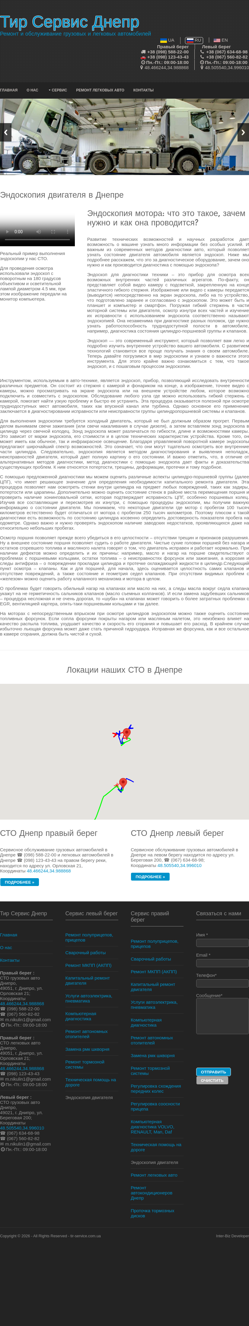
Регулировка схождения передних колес (156, 1088)
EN (221, 40)
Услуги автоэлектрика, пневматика (88, 998)
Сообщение (222, 1013)
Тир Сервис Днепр (69, 21)
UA (167, 40)
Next (243, 132)
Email (222, 959)
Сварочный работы (85, 952)
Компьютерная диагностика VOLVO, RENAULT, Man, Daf (152, 1126)
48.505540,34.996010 (227, 67)
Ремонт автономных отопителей (86, 1034)
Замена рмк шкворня (87, 1049)
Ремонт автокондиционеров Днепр (151, 1192)
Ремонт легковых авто (100, 90)
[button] (123, 783)
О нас (32, 90)
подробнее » (19, 882)
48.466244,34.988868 (167, 67)
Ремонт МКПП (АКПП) (88, 965)
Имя (222, 939)
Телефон (222, 980)
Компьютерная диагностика (80, 1016)
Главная (9, 90)
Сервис (59, 90)
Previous (5, 132)
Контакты (143, 90)
